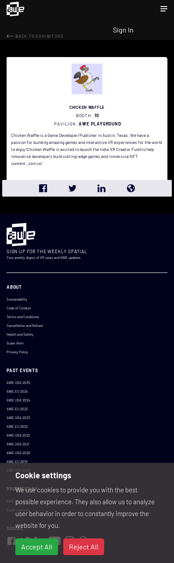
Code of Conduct (19, 308)
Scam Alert (15, 343)
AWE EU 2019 (17, 461)
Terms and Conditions (23, 317)
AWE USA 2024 (18, 400)
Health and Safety (20, 334)
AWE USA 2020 (18, 453)
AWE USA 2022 (18, 435)
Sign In (123, 29)
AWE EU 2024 (17, 391)
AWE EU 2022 (17, 426)
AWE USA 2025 (18, 382)
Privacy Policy (17, 352)
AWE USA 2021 (18, 444)
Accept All (36, 546)
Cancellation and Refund (25, 325)
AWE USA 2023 (18, 418)
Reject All (83, 546)
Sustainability (17, 299)
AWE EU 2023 (17, 409)
